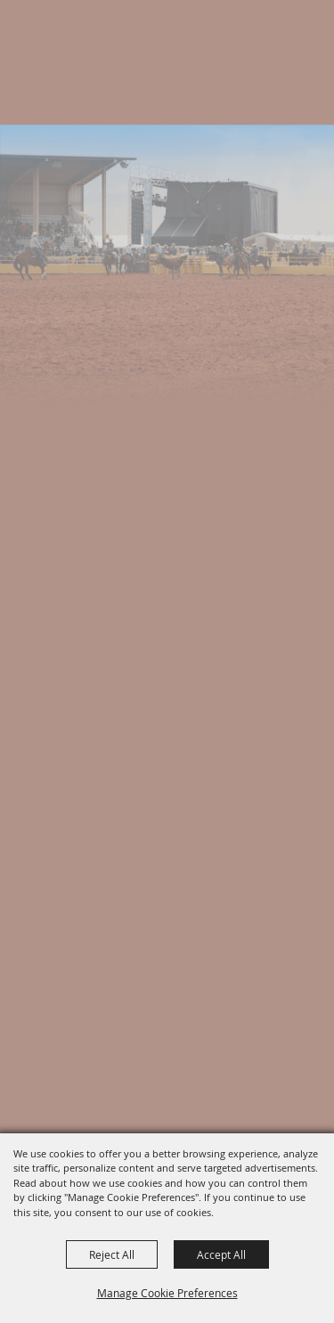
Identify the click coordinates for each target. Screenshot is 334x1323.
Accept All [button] (221, 1254)
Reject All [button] (111, 1254)
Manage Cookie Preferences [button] (167, 1293)
